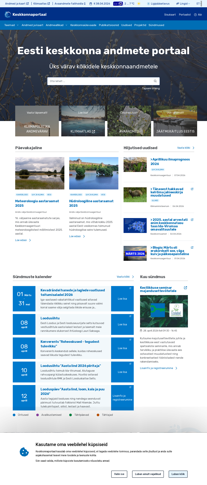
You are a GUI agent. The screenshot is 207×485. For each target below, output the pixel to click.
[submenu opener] (17, 25)
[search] (103, 81)
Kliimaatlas (40, 3)
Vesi (49, 194)
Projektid (140, 25)
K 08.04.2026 (102, 3)
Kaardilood (22, 194)
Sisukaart (170, 14)
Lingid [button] (184, 3)
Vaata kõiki (183, 147)
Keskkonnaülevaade (83, 25)
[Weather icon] (139, 3)
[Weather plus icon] (118, 4)
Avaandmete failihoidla (69, 3)
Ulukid (155, 200)
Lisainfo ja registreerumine (122, 397)
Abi (200, 14)
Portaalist (185, 14)
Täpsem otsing (151, 88)
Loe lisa (122, 298)
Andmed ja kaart (15, 3)
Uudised (126, 25)
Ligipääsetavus (160, 3)
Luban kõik (178, 474)
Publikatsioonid (109, 25)
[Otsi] (155, 81)
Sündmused (156, 25)
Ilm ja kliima (38, 194)
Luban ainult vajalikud (148, 474)
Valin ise (119, 474)
